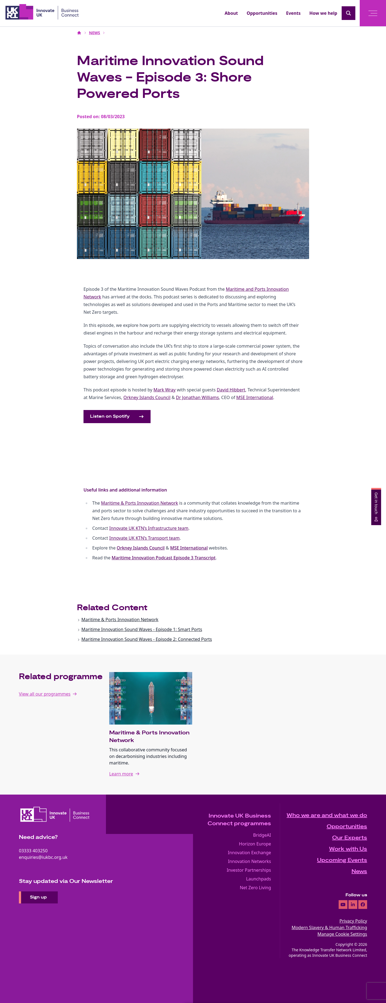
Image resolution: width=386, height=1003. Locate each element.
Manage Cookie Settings (342, 934)
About (231, 13)
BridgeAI (262, 835)
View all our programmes (44, 694)
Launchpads (258, 879)
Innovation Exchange (249, 853)
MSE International (189, 548)
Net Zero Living (255, 888)
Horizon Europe (255, 844)
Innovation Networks (249, 861)
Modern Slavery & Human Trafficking (329, 927)
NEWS (94, 32)
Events (293, 13)
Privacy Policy (353, 921)
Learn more (121, 774)
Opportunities (262, 13)
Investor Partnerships (249, 870)
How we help (323, 13)
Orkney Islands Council (141, 548)
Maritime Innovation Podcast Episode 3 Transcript (163, 558)
